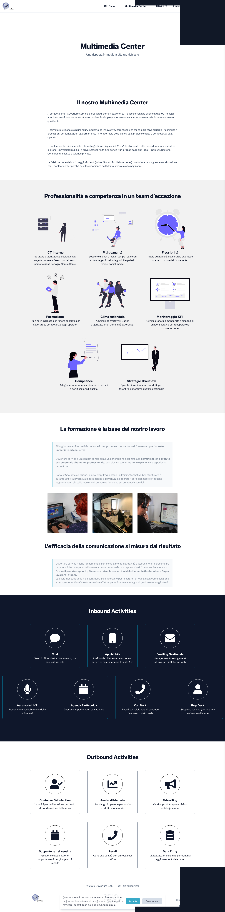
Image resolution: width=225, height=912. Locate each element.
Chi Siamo (110, 6)
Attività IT (161, 6)
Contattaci (187, 907)
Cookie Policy (187, 896)
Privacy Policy (187, 892)
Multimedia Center (136, 6)
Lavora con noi (182, 6)
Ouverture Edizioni (207, 6)
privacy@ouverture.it (187, 899)
